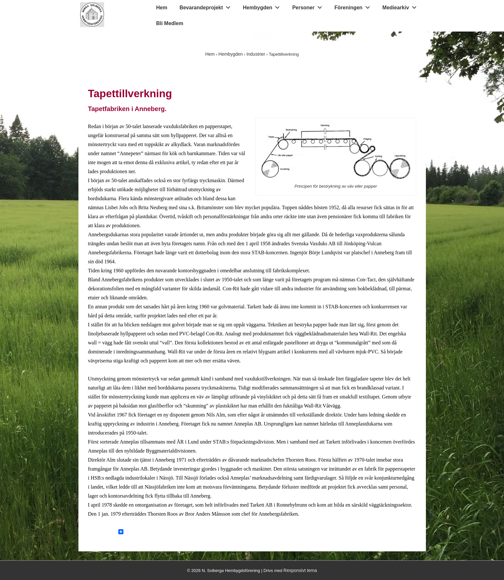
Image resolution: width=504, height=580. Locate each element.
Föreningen (354, 6)
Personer (308, 6)
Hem (161, 7)
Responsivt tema (300, 570)
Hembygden (263, 6)
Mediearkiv (401, 6)
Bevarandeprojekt (206, 6)
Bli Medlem (169, 23)
